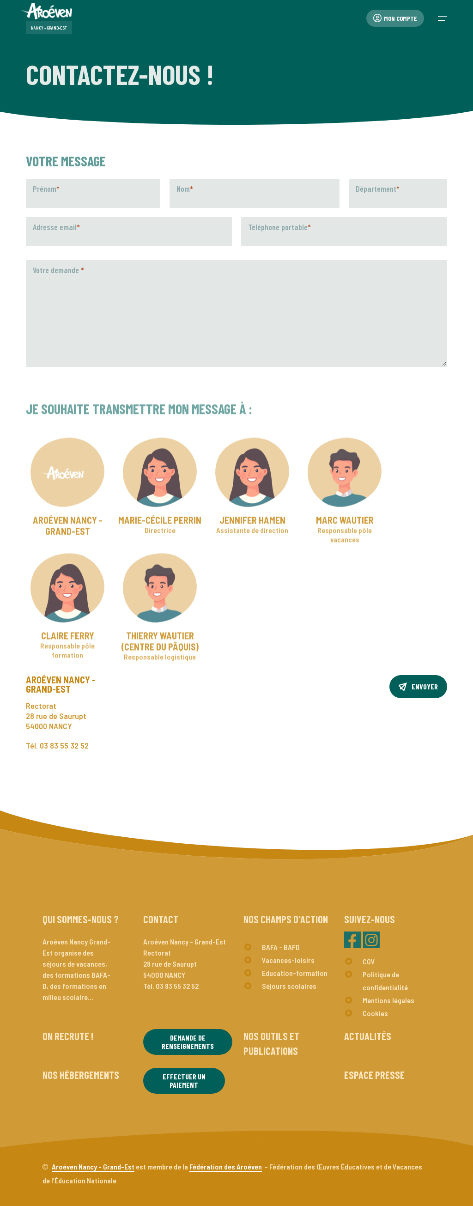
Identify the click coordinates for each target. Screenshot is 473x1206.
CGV (369, 961)
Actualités (367, 1036)
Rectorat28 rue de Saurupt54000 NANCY (56, 715)
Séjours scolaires (289, 985)
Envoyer (418, 686)
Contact (160, 919)
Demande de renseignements (188, 1041)
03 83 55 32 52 (64, 745)
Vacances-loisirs (288, 960)
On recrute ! (67, 1036)
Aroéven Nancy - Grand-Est (93, 1166)
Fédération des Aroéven (225, 1166)
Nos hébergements (80, 1075)
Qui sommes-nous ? (80, 919)
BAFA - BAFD (281, 947)
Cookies (375, 1013)
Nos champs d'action (285, 919)
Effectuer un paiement (184, 1080)
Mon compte (395, 18)
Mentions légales (388, 1000)
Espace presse (374, 1075)
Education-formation (294, 972)
